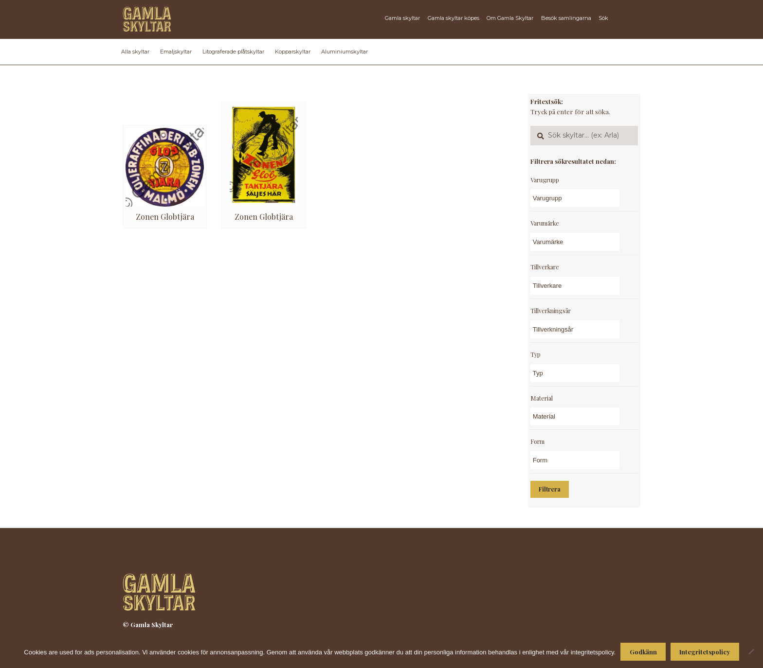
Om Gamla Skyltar (510, 18)
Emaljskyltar (176, 51)
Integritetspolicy (704, 652)
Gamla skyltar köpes (453, 18)
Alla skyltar (135, 51)
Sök (603, 18)
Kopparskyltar (292, 51)
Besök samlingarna (566, 18)
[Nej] (751, 651)
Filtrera (550, 489)
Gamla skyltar (402, 18)
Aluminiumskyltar (344, 51)
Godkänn (643, 652)
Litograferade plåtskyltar (233, 51)
